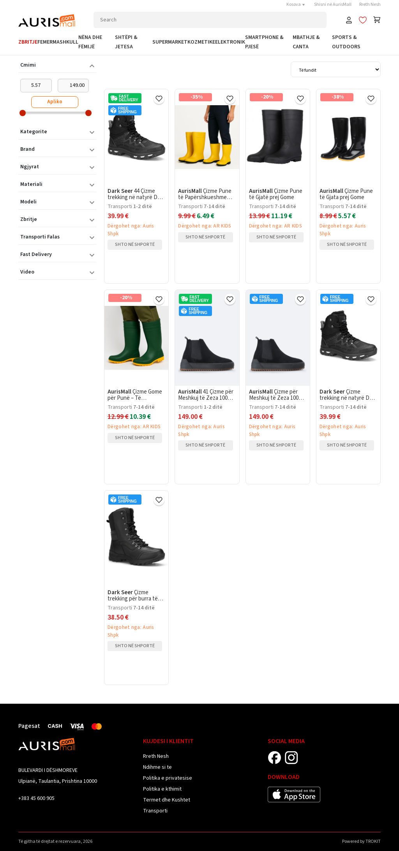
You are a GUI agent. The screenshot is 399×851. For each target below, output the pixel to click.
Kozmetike (201, 42)
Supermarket (169, 42)
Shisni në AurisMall (332, 4)
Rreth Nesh (370, 4)
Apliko (54, 101)
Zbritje (27, 42)
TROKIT (373, 841)
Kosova (296, 4)
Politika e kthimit (162, 789)
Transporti (155, 811)
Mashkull (65, 42)
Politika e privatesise (167, 778)
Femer (45, 42)
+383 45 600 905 (36, 798)
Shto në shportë (135, 244)
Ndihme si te (157, 767)
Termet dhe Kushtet (166, 800)
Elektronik (230, 42)
